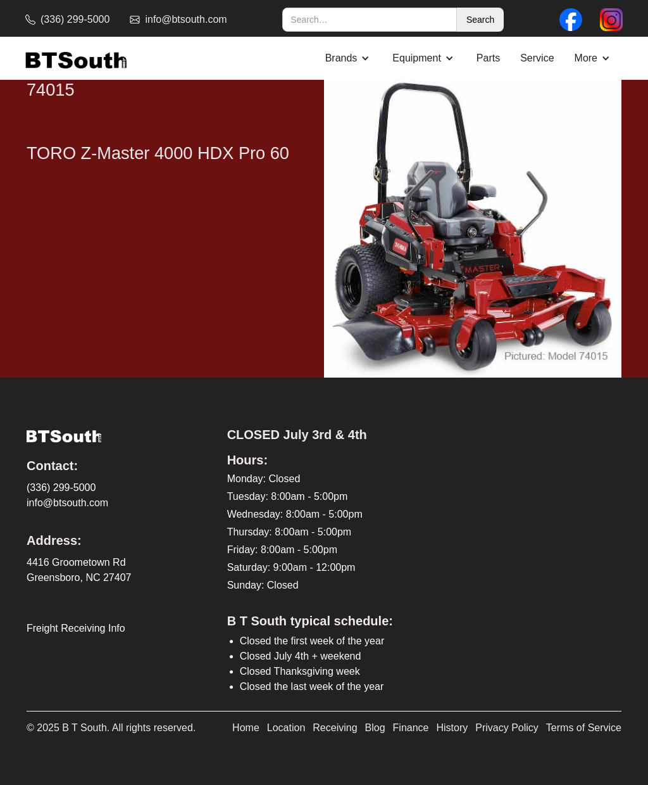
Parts (488, 58)
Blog (375, 727)
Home (245, 727)
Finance (411, 727)
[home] (76, 58)
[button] (349, 58)
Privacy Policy (507, 727)
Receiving (335, 727)
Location (286, 727)
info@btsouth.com (67, 502)
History (452, 727)
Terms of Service (583, 727)
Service (537, 58)
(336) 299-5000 (61, 487)
